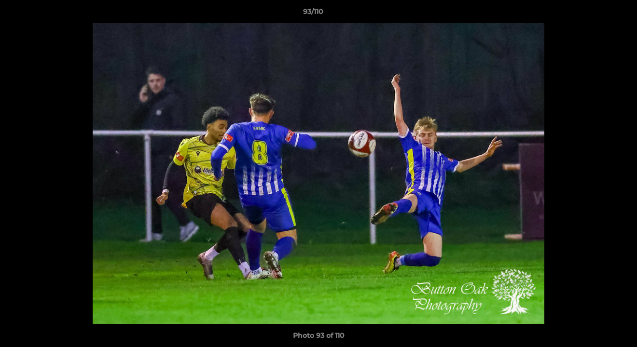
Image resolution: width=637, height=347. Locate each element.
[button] (596, 14)
